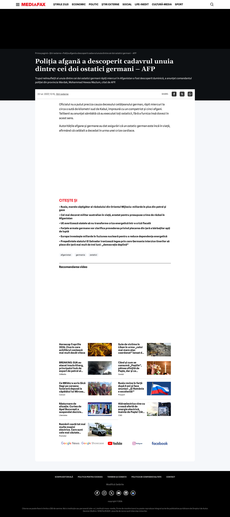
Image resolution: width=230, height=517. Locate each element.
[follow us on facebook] (160, 443)
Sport (179, 4)
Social (127, 4)
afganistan (66, 255)
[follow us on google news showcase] (92, 444)
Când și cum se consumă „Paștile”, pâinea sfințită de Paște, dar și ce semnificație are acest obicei (131, 366)
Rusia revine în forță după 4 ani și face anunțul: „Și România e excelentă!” (131, 387)
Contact (170, 477)
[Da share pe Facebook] (174, 94)
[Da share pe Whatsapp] (190, 94)
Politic (93, 4)
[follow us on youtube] (115, 444)
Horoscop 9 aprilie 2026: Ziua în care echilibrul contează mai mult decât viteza (72, 348)
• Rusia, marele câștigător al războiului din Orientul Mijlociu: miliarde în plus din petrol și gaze (112, 208)
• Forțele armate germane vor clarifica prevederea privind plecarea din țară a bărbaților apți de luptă (114, 230)
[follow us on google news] (70, 444)
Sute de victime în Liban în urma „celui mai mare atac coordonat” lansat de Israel (131, 348)
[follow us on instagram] (137, 444)
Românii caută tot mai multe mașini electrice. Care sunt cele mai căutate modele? (72, 428)
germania (80, 255)
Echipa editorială (64, 477)
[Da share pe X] (182, 94)
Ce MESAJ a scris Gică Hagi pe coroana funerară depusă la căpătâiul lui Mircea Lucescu (72, 387)
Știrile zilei (61, 4)
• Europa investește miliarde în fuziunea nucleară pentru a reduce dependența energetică (113, 236)
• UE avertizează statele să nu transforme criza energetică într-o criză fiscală (105, 223)
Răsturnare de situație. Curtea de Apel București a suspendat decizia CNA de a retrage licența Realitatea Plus (72, 408)
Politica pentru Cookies (90, 477)
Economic (79, 4)
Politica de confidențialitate (146, 477)
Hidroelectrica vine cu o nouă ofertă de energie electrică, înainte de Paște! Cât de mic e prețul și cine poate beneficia (131, 408)
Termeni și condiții (117, 477)
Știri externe (110, 4)
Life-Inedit (142, 4)
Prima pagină (41, 53)
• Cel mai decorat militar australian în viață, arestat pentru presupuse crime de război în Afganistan (112, 216)
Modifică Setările (115, 484)
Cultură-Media (162, 4)
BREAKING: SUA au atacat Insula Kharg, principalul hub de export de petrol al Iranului (71, 366)
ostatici (93, 255)
